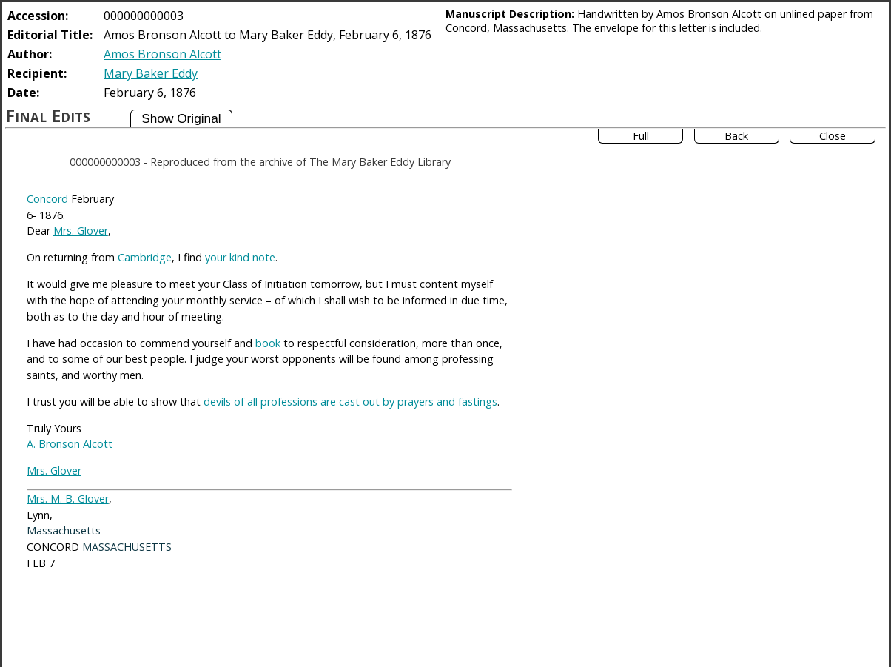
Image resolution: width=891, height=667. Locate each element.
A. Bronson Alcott (69, 444)
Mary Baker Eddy (151, 73)
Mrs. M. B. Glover (68, 499)
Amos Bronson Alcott (162, 54)
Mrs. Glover (80, 231)
